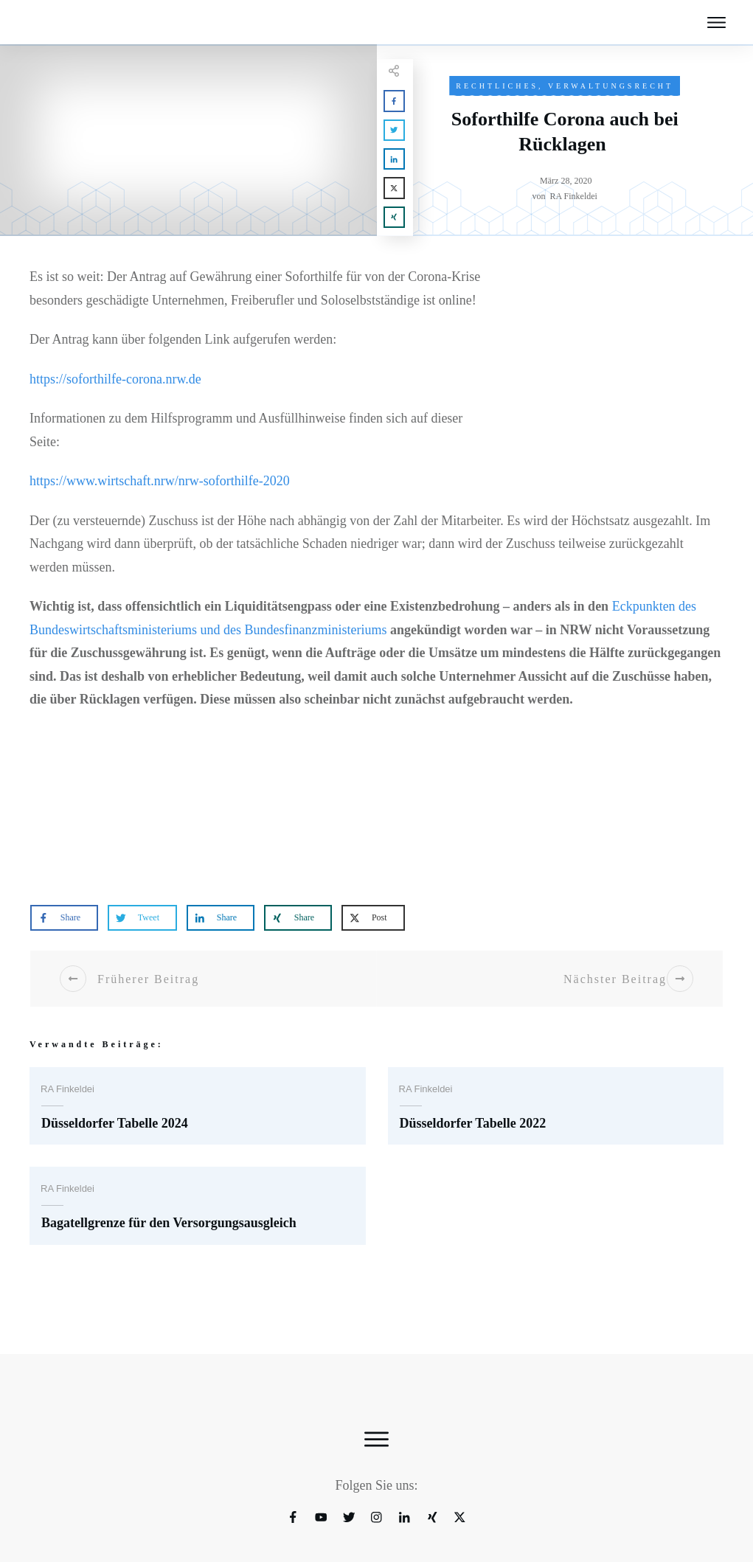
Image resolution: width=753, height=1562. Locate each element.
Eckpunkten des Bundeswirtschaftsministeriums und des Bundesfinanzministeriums (287, 653)
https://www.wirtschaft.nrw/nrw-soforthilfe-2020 (178, 504)
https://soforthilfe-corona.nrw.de (126, 402)
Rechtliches (495, 86)
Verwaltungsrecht (612, 86)
